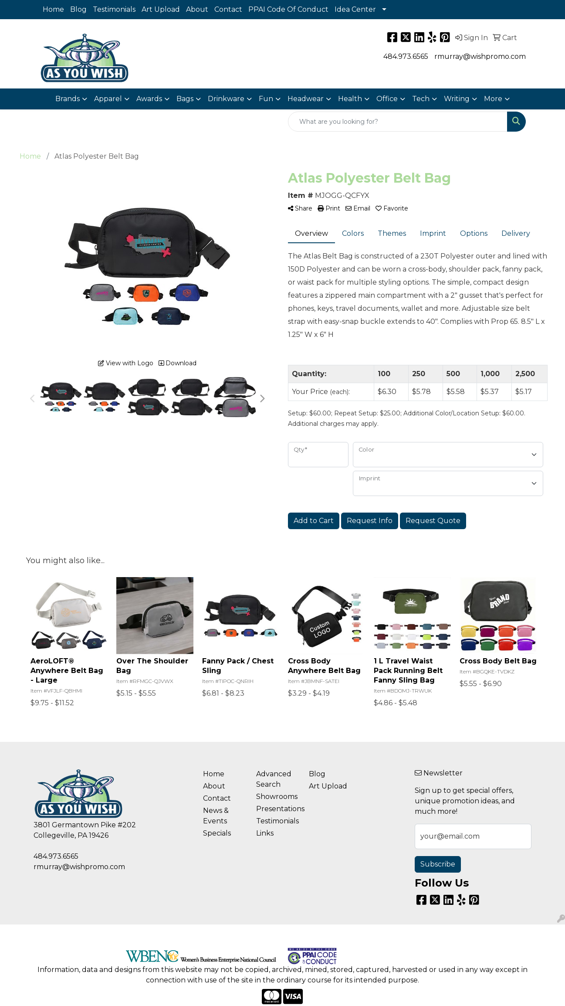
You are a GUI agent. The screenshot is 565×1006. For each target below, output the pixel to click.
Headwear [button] (306, 99)
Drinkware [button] (226, 99)
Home (53, 9)
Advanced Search (273, 779)
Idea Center (355, 9)
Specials (217, 833)
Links (265, 833)
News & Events (216, 815)
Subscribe (437, 864)
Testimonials (114, 9)
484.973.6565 (405, 56)
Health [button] (350, 99)
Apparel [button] (108, 99)
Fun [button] (266, 99)
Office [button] (387, 99)
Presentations (277, 809)
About (197, 9)
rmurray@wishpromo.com (480, 56)
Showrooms (277, 796)
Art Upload (161, 9)
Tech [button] (421, 99)
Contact (228, 9)
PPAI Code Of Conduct (288, 9)
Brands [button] (67, 99)
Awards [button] (149, 99)
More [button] (493, 99)
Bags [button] (184, 99)
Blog (78, 9)
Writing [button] (457, 99)
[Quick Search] (397, 122)
